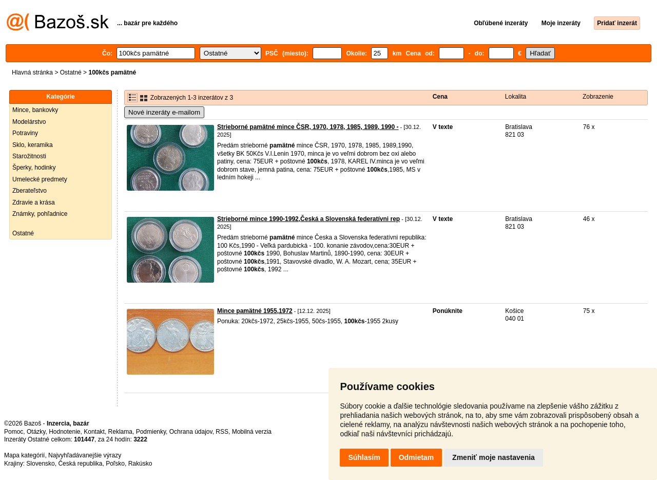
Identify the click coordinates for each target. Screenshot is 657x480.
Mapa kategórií (24, 455)
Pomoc (13, 431)
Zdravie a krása (33, 202)
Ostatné (71, 72)
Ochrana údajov (190, 431)
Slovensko (40, 463)
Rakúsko (140, 463)
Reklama (120, 431)
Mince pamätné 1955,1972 (255, 311)
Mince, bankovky (35, 110)
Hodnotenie (64, 431)
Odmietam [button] (416, 457)
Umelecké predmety (39, 179)
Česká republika (80, 463)
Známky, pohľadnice (39, 213)
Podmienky (151, 431)
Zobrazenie (598, 96)
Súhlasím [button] (364, 457)
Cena (440, 96)
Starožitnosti (29, 156)
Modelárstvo (29, 121)
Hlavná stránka (32, 72)
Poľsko (115, 463)
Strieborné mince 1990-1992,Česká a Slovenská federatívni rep (308, 219)
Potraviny (25, 133)
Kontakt (94, 431)
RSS (222, 431)
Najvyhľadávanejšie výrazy (84, 455)
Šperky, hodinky (34, 167)
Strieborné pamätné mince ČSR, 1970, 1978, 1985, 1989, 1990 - (308, 127)
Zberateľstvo (29, 190)
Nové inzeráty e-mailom (164, 112)
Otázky (36, 431)
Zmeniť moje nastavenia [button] (493, 457)
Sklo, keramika (32, 145)
